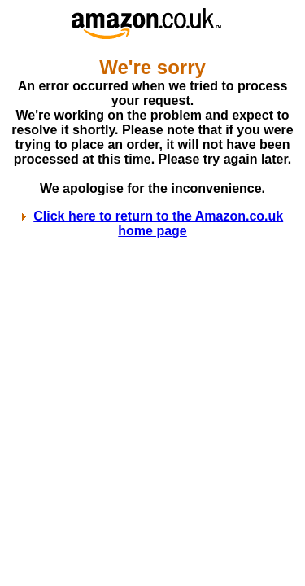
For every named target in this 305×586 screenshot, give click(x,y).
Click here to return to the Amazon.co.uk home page (158, 223)
